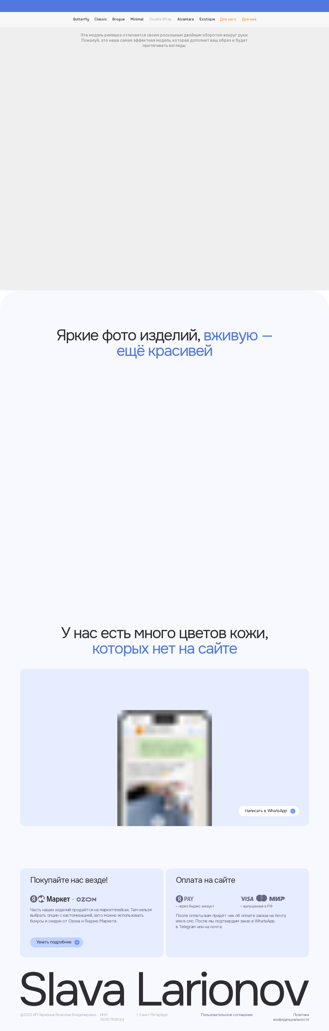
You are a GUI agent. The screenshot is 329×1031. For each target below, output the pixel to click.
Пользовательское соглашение (227, 1015)
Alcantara (185, 19)
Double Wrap (160, 19)
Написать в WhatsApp (266, 810)
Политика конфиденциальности (291, 1017)
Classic (100, 19)
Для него (228, 19)
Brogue (118, 19)
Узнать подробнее (53, 942)
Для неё (249, 19)
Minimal (137, 19)
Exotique (207, 19)
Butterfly (81, 19)
